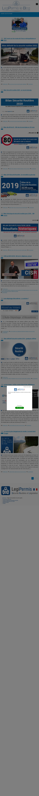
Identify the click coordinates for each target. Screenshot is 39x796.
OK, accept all (19, 407)
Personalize (19, 405)
